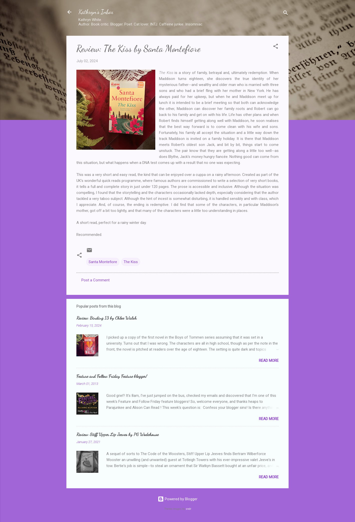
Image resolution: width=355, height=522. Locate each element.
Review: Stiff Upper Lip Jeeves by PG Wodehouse (117, 434)
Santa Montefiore (103, 262)
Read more (269, 360)
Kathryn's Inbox (95, 11)
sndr (188, 509)
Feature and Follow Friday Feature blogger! (111, 376)
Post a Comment (95, 280)
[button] (276, 47)
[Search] (286, 13)
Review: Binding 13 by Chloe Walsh (106, 318)
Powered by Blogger (177, 499)
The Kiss (131, 262)
